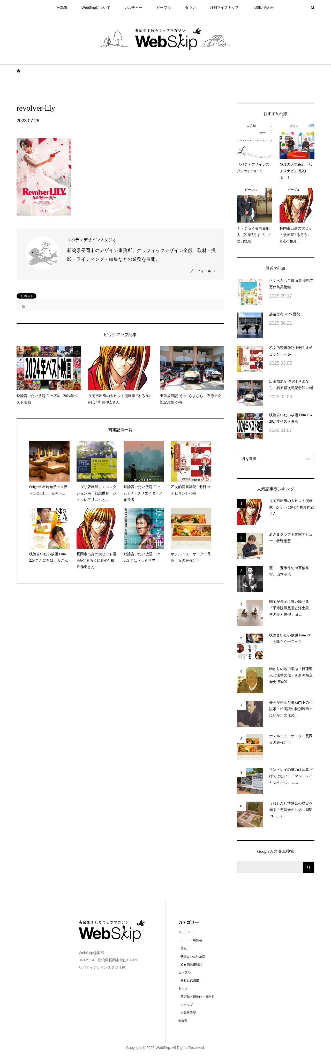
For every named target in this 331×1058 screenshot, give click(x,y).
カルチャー (133, 7)
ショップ (186, 1005)
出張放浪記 (188, 1013)
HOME (62, 7)
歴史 (183, 948)
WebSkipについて (95, 7)
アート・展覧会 (191, 940)
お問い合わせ (263, 7)
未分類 (182, 1021)
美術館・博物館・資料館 (197, 997)
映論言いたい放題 (192, 956)
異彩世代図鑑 (189, 980)
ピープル (163, 7)
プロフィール (200, 271)
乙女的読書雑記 (191, 964)
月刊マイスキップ (224, 7)
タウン (190, 7)
